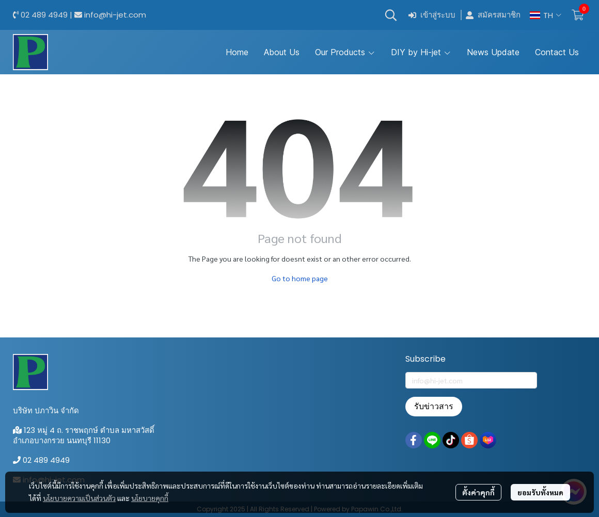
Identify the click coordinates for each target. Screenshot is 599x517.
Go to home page (300, 278)
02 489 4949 (44, 14)
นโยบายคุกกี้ (149, 498)
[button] (391, 15)
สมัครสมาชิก (493, 15)
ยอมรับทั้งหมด (540, 492)
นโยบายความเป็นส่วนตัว (79, 498)
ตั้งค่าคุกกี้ (478, 492)
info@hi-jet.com (115, 14)
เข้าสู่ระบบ (431, 15)
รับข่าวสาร (433, 406)
